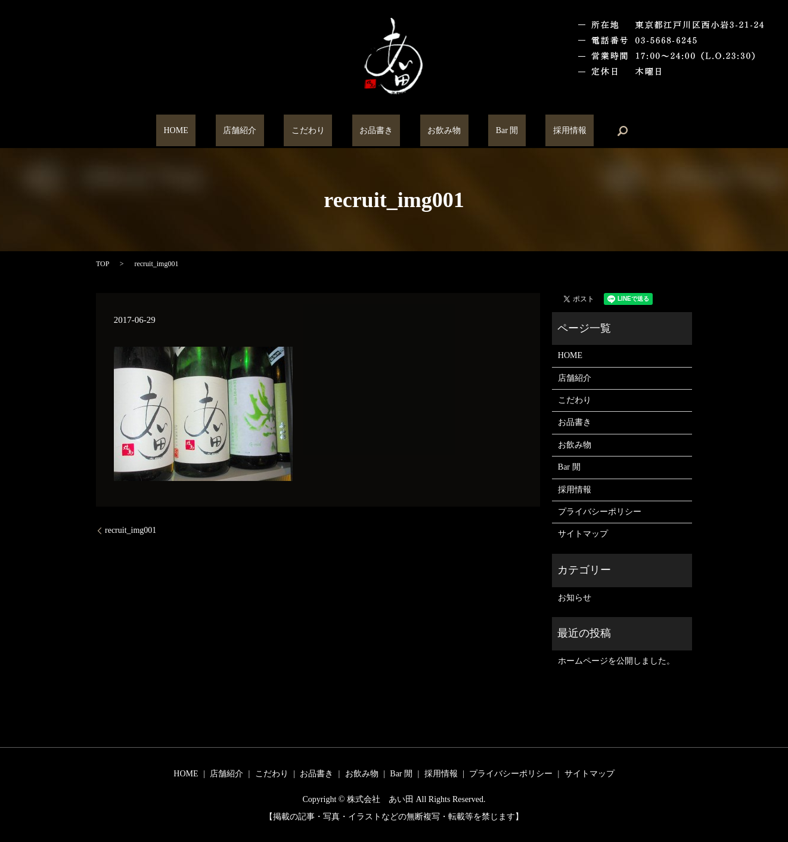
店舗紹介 (269, 131)
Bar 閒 (477, 131)
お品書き (376, 131)
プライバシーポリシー (599, 511)
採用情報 (525, 131)
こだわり (322, 131)
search (571, 131)
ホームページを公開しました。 (616, 660)
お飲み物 (429, 131)
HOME (220, 131)
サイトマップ (583, 533)
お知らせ (574, 597)
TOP (102, 264)
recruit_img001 (130, 530)
